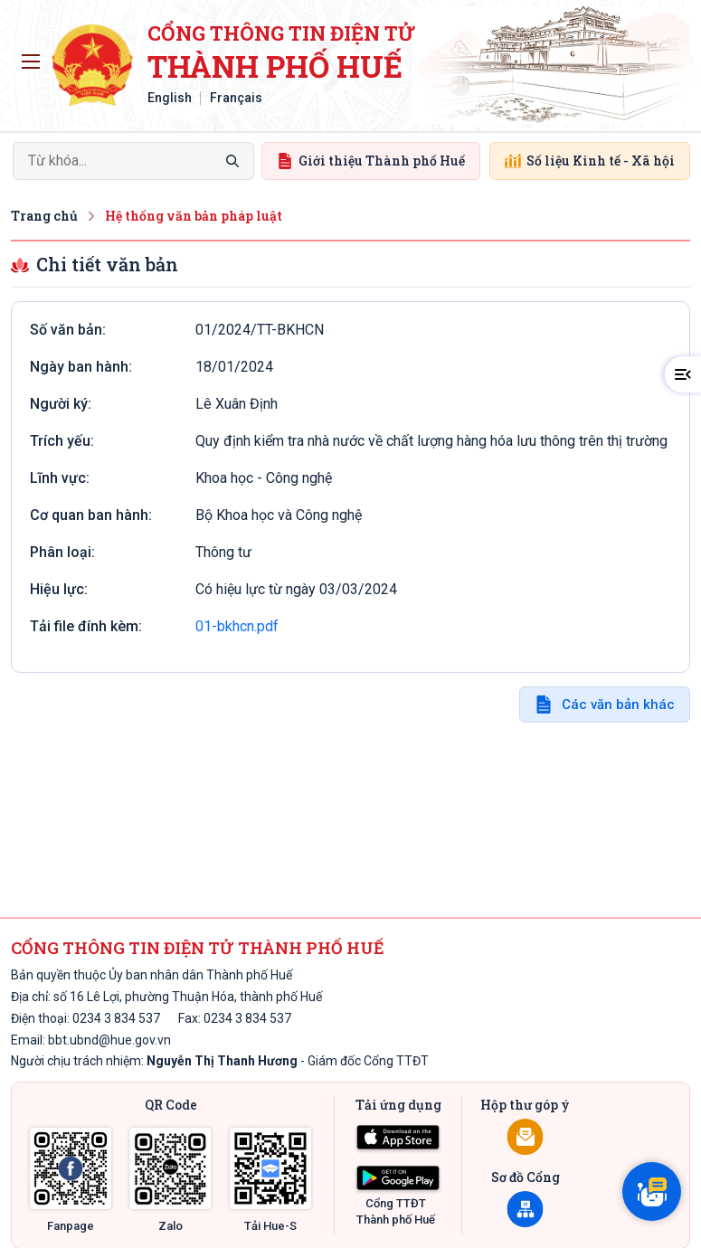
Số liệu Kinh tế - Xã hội (590, 160)
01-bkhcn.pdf (237, 626)
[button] (683, 374)
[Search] (133, 161)
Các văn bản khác (618, 704)
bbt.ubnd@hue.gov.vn (109, 1040)
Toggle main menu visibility (34, 57)
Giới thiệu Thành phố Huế (371, 160)
